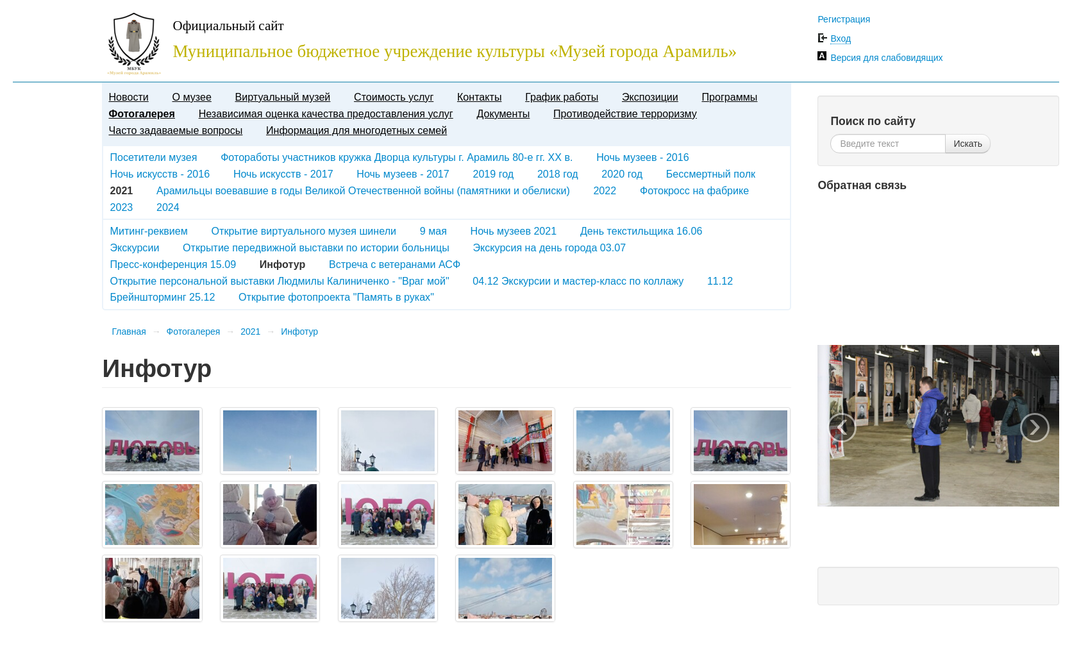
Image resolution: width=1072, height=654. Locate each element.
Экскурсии (134, 247)
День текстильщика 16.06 (641, 231)
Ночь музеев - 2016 (642, 157)
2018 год (557, 174)
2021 (250, 331)
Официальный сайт (227, 25)
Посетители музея (153, 157)
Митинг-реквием (148, 231)
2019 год (493, 174)
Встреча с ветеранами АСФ (394, 264)
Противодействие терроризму (625, 113)
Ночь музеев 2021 (514, 231)
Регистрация (843, 19)
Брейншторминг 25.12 (162, 297)
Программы (730, 97)
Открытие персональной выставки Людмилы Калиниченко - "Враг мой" (279, 281)
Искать (967, 143)
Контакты (479, 97)
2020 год (621, 174)
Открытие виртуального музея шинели (304, 231)
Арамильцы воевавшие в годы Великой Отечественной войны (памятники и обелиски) (363, 190)
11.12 (720, 281)
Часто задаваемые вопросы (175, 130)
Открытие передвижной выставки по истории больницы (316, 247)
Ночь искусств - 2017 (283, 174)
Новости (128, 97)
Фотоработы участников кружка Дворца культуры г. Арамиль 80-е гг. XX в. (397, 157)
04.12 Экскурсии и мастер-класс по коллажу (578, 281)
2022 (604, 190)
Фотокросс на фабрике (694, 190)
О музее (191, 97)
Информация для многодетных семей (356, 130)
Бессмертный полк (710, 174)
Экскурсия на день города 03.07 (549, 247)
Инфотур (299, 331)
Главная (129, 331)
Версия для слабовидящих (886, 58)
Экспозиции (650, 97)
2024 (168, 207)
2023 (121, 207)
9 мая (433, 231)
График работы (561, 97)
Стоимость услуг (393, 97)
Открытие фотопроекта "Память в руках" (336, 297)
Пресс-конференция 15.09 (173, 264)
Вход (840, 38)
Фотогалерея (141, 113)
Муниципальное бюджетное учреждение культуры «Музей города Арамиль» (454, 51)
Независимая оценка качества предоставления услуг (326, 113)
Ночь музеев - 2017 (402, 174)
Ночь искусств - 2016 (160, 174)
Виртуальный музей (283, 97)
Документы (503, 113)
